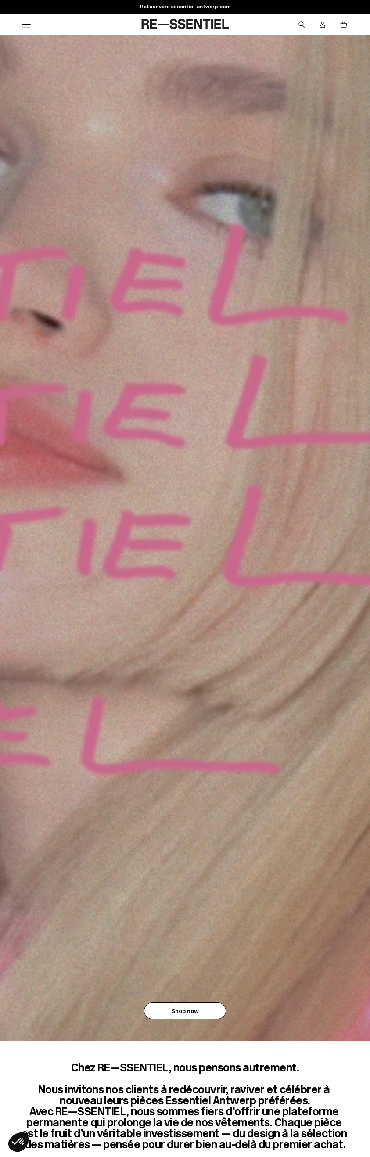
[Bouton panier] (343, 24)
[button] (18, 1142)
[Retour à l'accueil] (185, 25)
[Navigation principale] (26, 24)
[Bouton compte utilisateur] (322, 24)
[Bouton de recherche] (301, 24)
